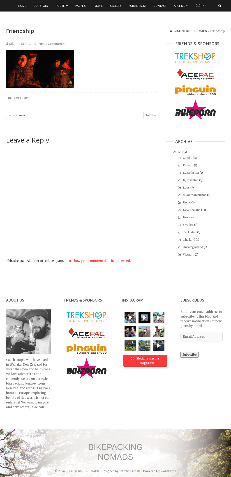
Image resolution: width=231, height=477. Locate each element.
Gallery (115, 6)
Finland (188, 165)
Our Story (40, 6)
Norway (188, 217)
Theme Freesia (130, 471)
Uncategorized (193, 247)
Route (60, 6)
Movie (99, 6)
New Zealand (192, 210)
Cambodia (190, 157)
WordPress (168, 471)
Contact (160, 6)
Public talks (137, 6)
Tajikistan (189, 232)
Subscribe (189, 355)
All (179, 152)
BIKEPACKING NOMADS (115, 452)
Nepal (187, 202)
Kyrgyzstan (191, 180)
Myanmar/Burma (194, 195)
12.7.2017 (28, 44)
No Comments (54, 44)
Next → (151, 115)
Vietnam (188, 254)
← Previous (17, 115)
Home (22, 6)
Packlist (81, 6)
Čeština (201, 6)
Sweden (188, 224)
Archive (179, 6)
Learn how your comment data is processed (97, 261)
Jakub (11, 44)
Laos (186, 187)
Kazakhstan (191, 172)
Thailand (189, 239)
